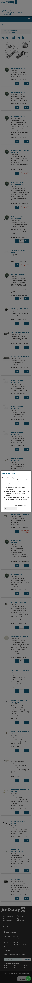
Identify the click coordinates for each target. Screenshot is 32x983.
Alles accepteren (24, 509)
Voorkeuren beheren (10, 509)
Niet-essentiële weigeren (21, 505)
